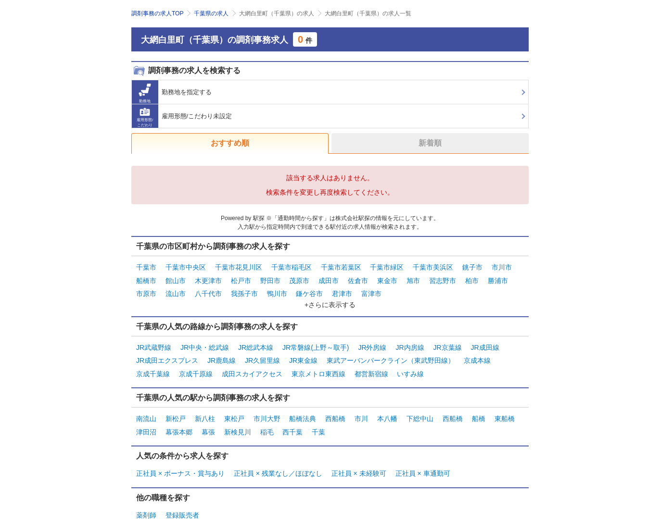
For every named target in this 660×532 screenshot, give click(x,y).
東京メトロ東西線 (318, 367)
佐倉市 (358, 279)
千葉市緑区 (387, 267)
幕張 (208, 423)
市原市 (146, 291)
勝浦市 (498, 279)
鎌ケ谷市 (309, 291)
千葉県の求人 (211, 13)
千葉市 (146, 267)
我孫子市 (244, 291)
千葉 (318, 423)
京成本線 (477, 355)
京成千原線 (196, 367)
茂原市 (299, 279)
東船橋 (505, 411)
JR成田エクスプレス (167, 355)
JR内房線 (409, 343)
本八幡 (387, 411)
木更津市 (208, 279)
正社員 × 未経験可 (358, 464)
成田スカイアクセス (252, 367)
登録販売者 (182, 504)
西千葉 (292, 423)
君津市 (342, 291)
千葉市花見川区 (238, 267)
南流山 (146, 411)
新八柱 (205, 411)
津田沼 (146, 423)
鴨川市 (277, 291)
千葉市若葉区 (341, 267)
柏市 (472, 279)
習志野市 (442, 279)
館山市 (175, 279)
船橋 (478, 411)
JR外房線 (372, 343)
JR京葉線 (447, 343)
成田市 (328, 279)
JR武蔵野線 (153, 343)
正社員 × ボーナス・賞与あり (180, 464)
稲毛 (267, 423)
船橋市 (146, 279)
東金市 (387, 279)
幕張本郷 (178, 423)
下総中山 (419, 411)
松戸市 (241, 279)
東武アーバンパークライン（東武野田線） (391, 355)
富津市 (371, 291)
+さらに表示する (330, 301)
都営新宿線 (371, 367)
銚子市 (472, 267)
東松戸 (234, 411)
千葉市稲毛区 (291, 267)
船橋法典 (302, 411)
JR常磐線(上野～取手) (315, 343)
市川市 (502, 267)
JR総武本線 (255, 343)
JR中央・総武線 (204, 343)
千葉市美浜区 (433, 267)
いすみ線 (410, 367)
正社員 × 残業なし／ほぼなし (278, 464)
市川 (361, 411)
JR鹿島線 (221, 355)
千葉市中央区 (185, 267)
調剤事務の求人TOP (157, 13)
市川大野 (267, 411)
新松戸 (175, 411)
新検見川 (237, 423)
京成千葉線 (153, 367)
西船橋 (335, 411)
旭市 (413, 279)
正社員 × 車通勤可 (422, 464)
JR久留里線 (262, 355)
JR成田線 (484, 343)
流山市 (175, 291)
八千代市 (208, 291)
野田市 (270, 279)
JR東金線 (303, 355)
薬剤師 (146, 504)
